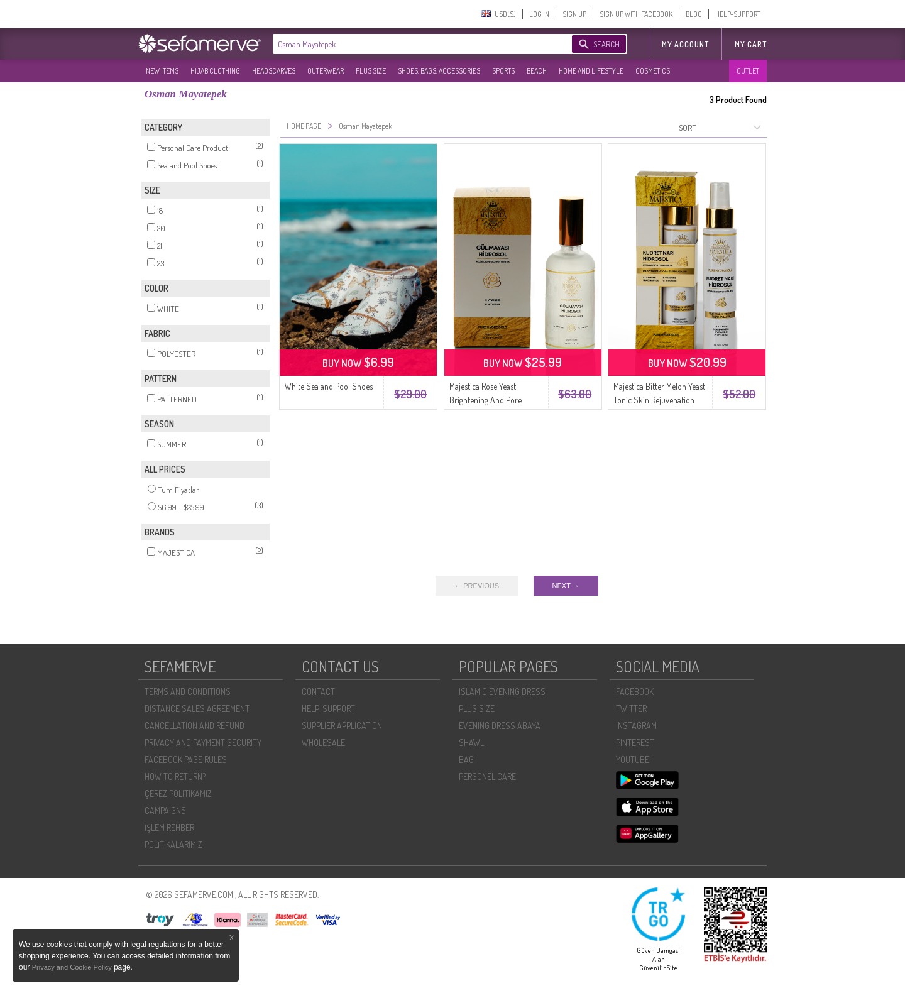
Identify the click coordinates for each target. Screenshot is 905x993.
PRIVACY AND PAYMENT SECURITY (203, 742)
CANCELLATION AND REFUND (194, 725)
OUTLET (748, 70)
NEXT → (565, 586)
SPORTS (503, 70)
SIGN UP (574, 14)
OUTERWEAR (325, 70)
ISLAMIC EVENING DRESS (502, 691)
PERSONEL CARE (487, 776)
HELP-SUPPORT (737, 14)
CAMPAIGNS (165, 810)
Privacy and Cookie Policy (73, 967)
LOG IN (539, 14)
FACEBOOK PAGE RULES (186, 759)
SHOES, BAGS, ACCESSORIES (439, 70)
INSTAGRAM (636, 725)
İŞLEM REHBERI (170, 827)
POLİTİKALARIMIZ (173, 844)
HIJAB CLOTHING (215, 70)
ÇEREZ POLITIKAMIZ (178, 793)
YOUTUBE (632, 759)
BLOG (694, 14)
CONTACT (318, 691)
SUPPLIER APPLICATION (342, 725)
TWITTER (631, 708)
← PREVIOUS (476, 586)
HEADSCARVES (273, 70)
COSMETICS (652, 70)
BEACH (537, 70)
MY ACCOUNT (685, 44)
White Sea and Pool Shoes (329, 386)
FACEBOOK (635, 691)
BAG (466, 759)
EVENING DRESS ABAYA (499, 725)
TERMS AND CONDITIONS (188, 691)
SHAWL (471, 742)
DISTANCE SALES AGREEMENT (197, 708)
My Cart (751, 44)
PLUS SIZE (371, 70)
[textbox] (410, 44)
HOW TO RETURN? (175, 776)
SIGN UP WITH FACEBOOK (636, 14)
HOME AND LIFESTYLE (591, 70)
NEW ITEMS (162, 70)
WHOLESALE (323, 742)
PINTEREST (635, 742)
